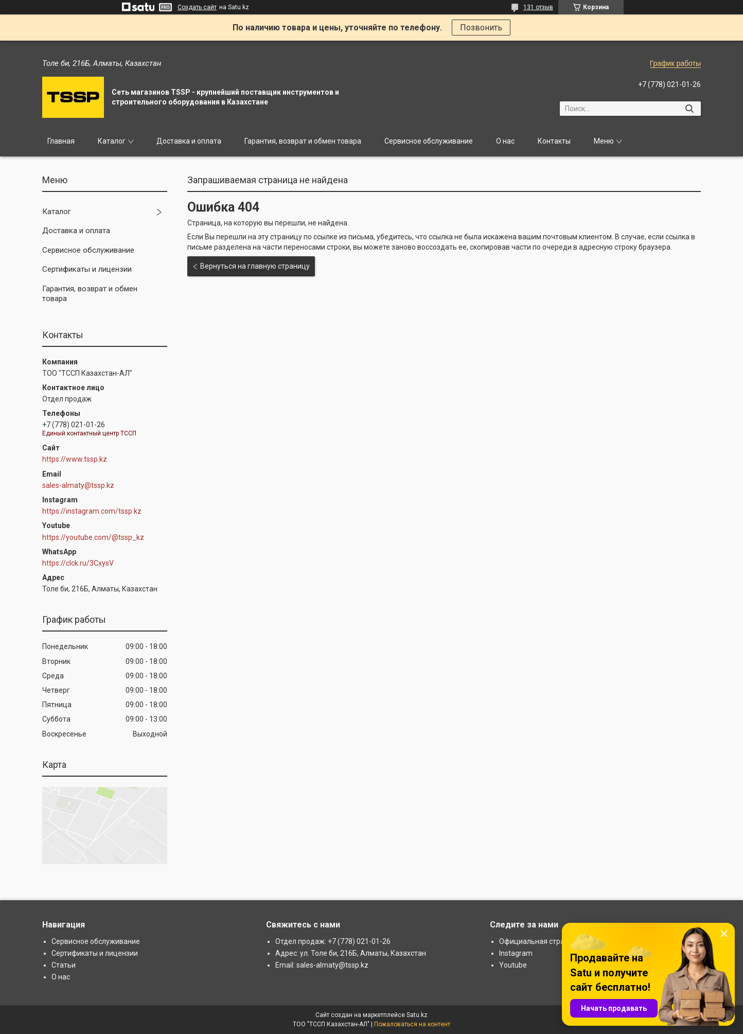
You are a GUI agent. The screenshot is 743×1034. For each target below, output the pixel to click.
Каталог (112, 141)
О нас (505, 141)
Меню (604, 141)
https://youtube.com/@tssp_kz (93, 537)
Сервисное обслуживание (428, 141)
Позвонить (481, 27)
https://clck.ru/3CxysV (78, 563)
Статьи (63, 965)
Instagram (516, 953)
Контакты (554, 141)
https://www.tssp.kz (74, 459)
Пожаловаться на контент (412, 1024)
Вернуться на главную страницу (255, 266)
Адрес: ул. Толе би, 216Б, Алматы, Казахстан (350, 953)
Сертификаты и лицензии (87, 269)
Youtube (513, 965)
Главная (61, 141)
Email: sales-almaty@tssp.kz (321, 965)
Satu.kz (417, 1015)
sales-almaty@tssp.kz (78, 485)
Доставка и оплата (188, 141)
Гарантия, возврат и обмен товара (302, 141)
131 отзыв (538, 7)
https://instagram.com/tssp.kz (91, 511)
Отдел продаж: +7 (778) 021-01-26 (333, 941)
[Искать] (689, 108)
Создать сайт (197, 7)
